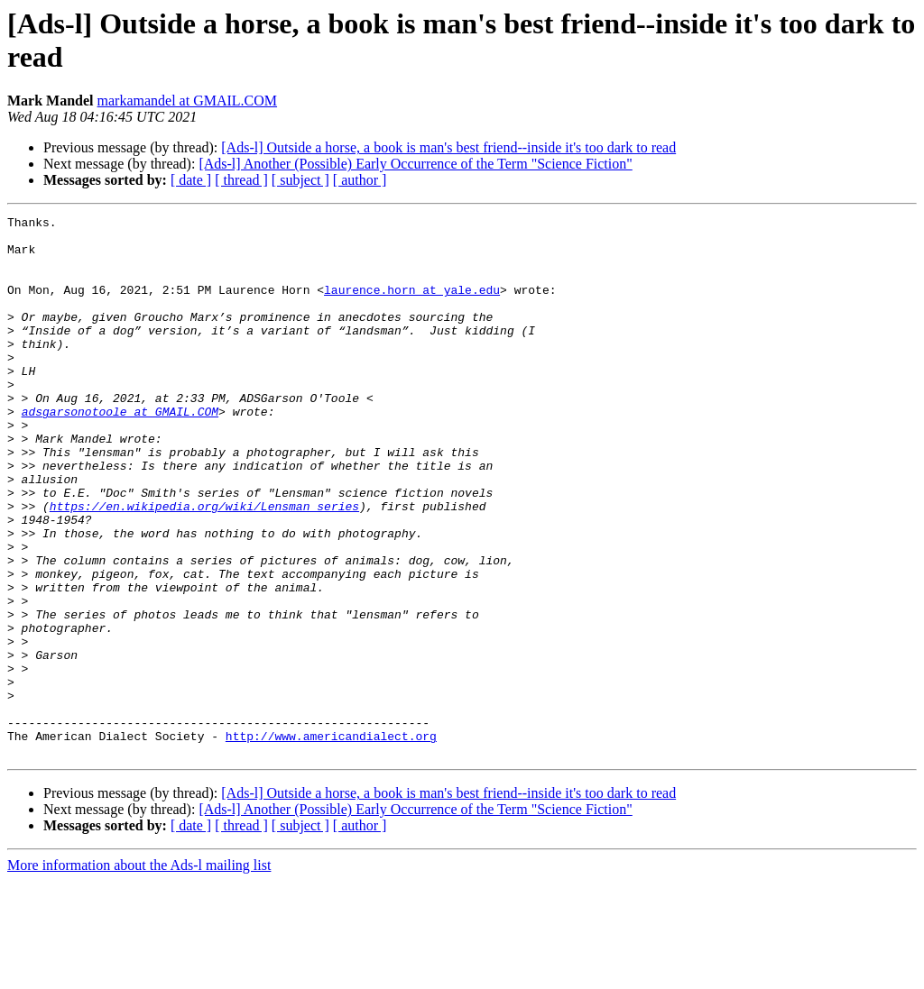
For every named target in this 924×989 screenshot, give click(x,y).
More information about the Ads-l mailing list (139, 973)
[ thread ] (241, 180)
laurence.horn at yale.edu (412, 306)
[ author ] (360, 180)
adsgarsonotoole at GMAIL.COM (120, 452)
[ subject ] (300, 180)
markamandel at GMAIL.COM (187, 100)
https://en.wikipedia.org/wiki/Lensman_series (204, 565)
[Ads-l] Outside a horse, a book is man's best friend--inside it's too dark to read (448, 147)
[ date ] (191, 180)
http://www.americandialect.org (331, 841)
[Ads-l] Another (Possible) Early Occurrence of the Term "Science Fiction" (415, 163)
